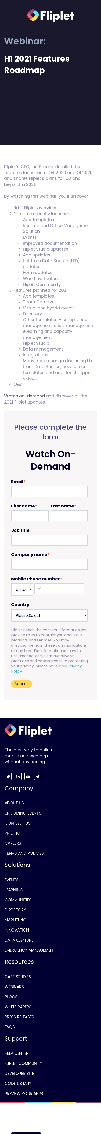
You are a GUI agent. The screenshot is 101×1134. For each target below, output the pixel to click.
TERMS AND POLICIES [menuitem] (24, 853)
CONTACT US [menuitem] (17, 823)
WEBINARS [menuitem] (14, 987)
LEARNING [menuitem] (14, 890)
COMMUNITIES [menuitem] (18, 900)
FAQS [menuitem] (10, 1027)
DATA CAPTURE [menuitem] (19, 940)
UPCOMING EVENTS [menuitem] (23, 813)
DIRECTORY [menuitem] (15, 910)
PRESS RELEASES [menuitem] (19, 1017)
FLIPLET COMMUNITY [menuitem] (23, 1063)
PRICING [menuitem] (12, 833)
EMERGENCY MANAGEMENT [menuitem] (30, 950)
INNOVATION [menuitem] (17, 930)
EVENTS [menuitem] (12, 880)
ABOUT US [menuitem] (14, 803)
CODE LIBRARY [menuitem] (18, 1083)
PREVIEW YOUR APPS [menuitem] (24, 1093)
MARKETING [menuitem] (15, 920)
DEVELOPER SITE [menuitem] (19, 1073)
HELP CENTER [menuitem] (17, 1053)
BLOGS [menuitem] (11, 997)
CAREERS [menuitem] (13, 843)
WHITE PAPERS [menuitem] (18, 1007)
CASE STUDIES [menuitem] (18, 977)
